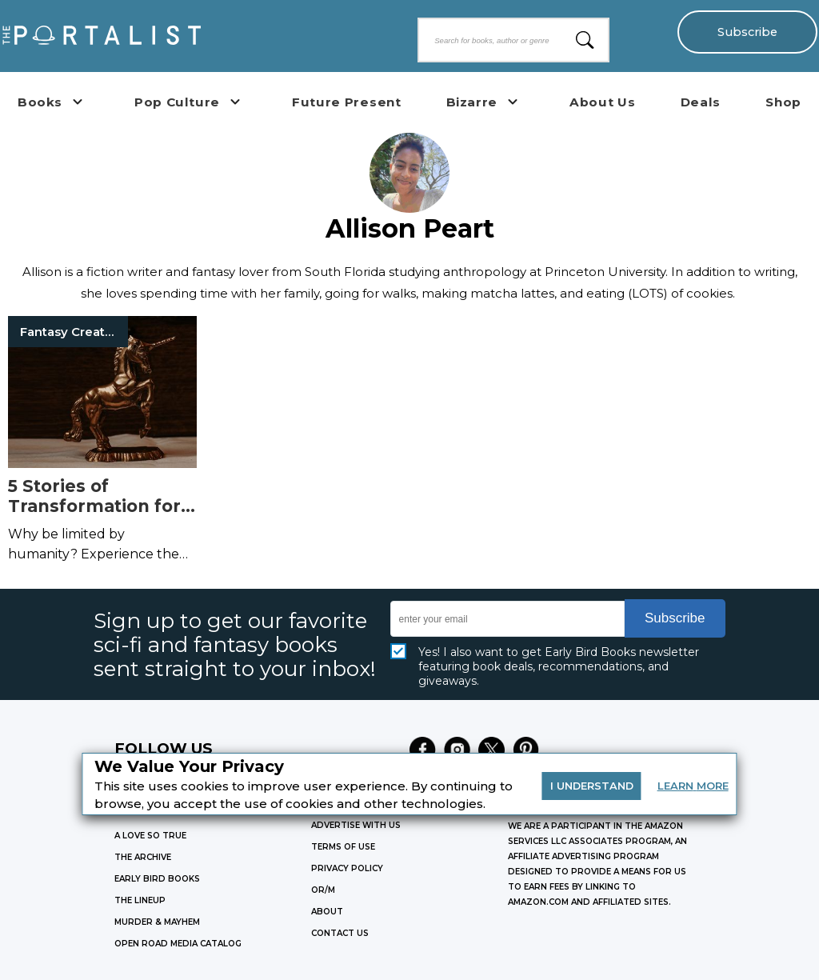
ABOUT (327, 911)
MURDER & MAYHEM (157, 922)
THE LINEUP (140, 900)
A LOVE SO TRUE (150, 835)
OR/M (323, 890)
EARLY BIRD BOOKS (157, 879)
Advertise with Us (356, 825)
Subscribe (747, 32)
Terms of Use (343, 847)
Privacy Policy (347, 868)
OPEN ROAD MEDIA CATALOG (178, 943)
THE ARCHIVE (142, 857)
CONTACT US (340, 933)
